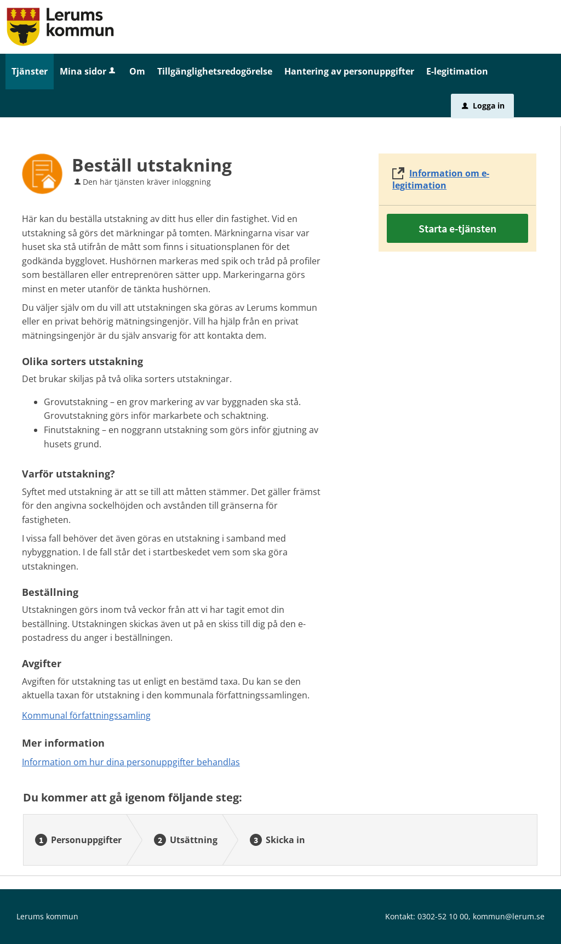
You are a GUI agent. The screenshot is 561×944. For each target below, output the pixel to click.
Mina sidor (88, 71)
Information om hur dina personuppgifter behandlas (131, 762)
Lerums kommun (47, 916)
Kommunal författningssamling (86, 715)
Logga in (483, 105)
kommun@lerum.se (509, 916)
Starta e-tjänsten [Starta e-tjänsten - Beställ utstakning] (457, 228)
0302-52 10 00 (442, 916)
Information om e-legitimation (440, 179)
